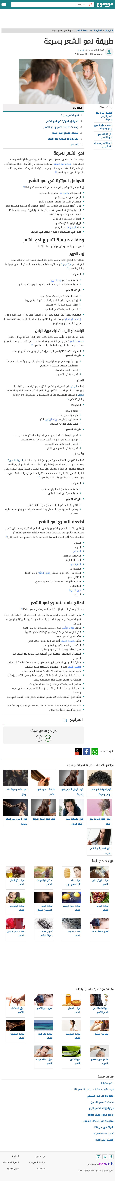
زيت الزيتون (51, 419)
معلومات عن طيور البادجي (100, 1096)
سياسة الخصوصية (37, 1162)
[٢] (24, 186)
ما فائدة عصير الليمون (102, 1102)
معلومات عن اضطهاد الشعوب (98, 1121)
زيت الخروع (56, 280)
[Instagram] (98, 1156)
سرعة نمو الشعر (62, 164)
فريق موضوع (13, 1169)
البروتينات (72, 227)
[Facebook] (111, 1156)
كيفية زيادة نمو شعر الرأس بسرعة (104, 116)
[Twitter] (104, 1156)
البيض (74, 386)
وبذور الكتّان (44, 573)
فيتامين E (66, 264)
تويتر (78, 751)
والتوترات (64, 193)
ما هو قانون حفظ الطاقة (100, 1114)
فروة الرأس (68, 628)
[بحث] (90, 4)
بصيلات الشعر (77, 341)
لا (39, 738)
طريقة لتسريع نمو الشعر (104, 136)
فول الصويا (75, 590)
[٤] (22, 608)
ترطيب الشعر (74, 666)
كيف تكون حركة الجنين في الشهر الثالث (93, 1089)
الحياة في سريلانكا (104, 1127)
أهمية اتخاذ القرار (104, 1140)
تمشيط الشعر (68, 641)
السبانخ (77, 551)
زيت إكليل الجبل (73, 319)
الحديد (81, 395)
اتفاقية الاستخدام (11, 1162)
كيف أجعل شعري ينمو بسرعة (103, 127)
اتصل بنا (15, 1156)
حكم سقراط (107, 1083)
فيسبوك (86, 751)
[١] (56, 171)
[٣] (68, 267)
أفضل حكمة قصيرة (104, 1133)
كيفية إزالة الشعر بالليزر (101, 1108)
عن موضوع (40, 1156)
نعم (48, 738)
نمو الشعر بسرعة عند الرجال (103, 145)
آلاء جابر (81, 50)
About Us (40, 1169)
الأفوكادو (76, 564)
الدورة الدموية (15, 460)
